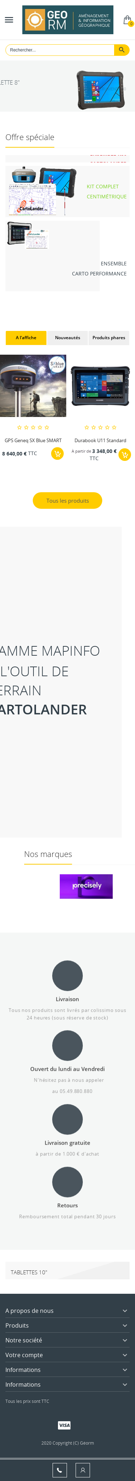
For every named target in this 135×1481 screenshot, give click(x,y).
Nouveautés (67, 338)
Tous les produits (67, 500)
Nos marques (104, 853)
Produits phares (109, 338)
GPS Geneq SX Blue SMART (33, 440)
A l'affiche (26, 338)
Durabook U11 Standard (100, 440)
